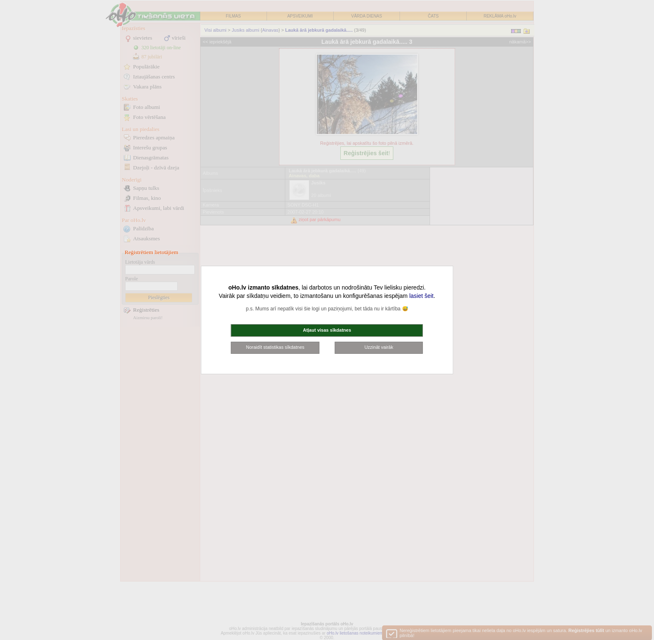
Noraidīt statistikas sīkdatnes (275, 347)
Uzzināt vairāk (379, 347)
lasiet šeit (421, 295)
